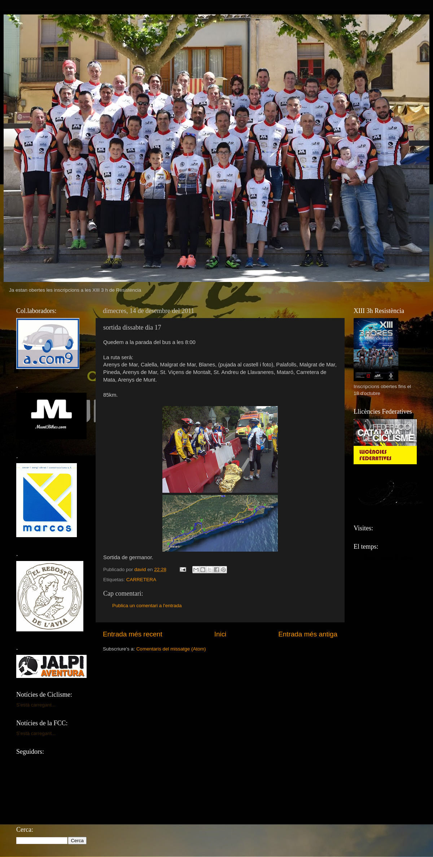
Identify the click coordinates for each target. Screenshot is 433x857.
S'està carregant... (36, 705)
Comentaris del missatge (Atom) (171, 649)
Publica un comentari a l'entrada (146, 605)
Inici (220, 634)
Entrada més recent (132, 634)
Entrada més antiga (307, 634)
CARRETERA (141, 579)
